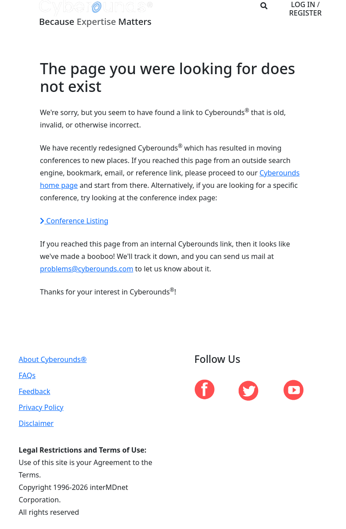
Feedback (34, 391)
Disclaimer (36, 423)
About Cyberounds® (52, 359)
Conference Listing (74, 221)
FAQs (27, 375)
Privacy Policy (41, 407)
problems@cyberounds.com (86, 269)
